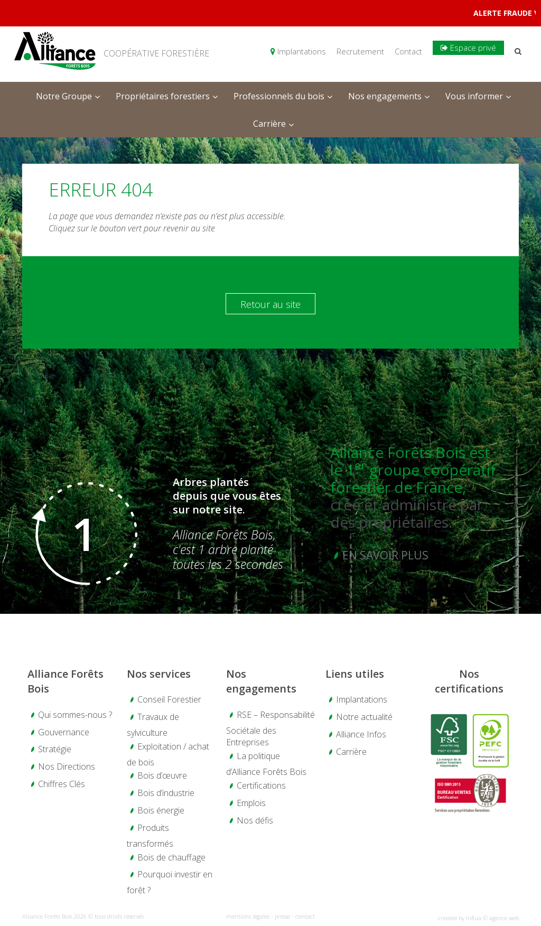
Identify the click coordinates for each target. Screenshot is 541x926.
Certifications (261, 785)
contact (305, 916)
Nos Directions (66, 766)
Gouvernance (63, 732)
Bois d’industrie (165, 793)
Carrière (351, 751)
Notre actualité (364, 717)
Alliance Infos (361, 734)
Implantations (298, 51)
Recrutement (360, 51)
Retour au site (270, 304)
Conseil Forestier (169, 699)
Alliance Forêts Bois (65, 681)
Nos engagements (261, 681)
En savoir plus (385, 555)
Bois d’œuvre (162, 775)
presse (282, 916)
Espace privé (468, 47)
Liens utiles (354, 674)
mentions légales (247, 916)
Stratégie (54, 749)
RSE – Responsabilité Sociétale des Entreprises (270, 729)
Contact (408, 51)
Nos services (159, 674)
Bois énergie (160, 810)
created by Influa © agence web (478, 918)
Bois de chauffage (171, 857)
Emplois (251, 803)
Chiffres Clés (61, 784)
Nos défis (255, 820)
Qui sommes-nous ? (75, 715)
